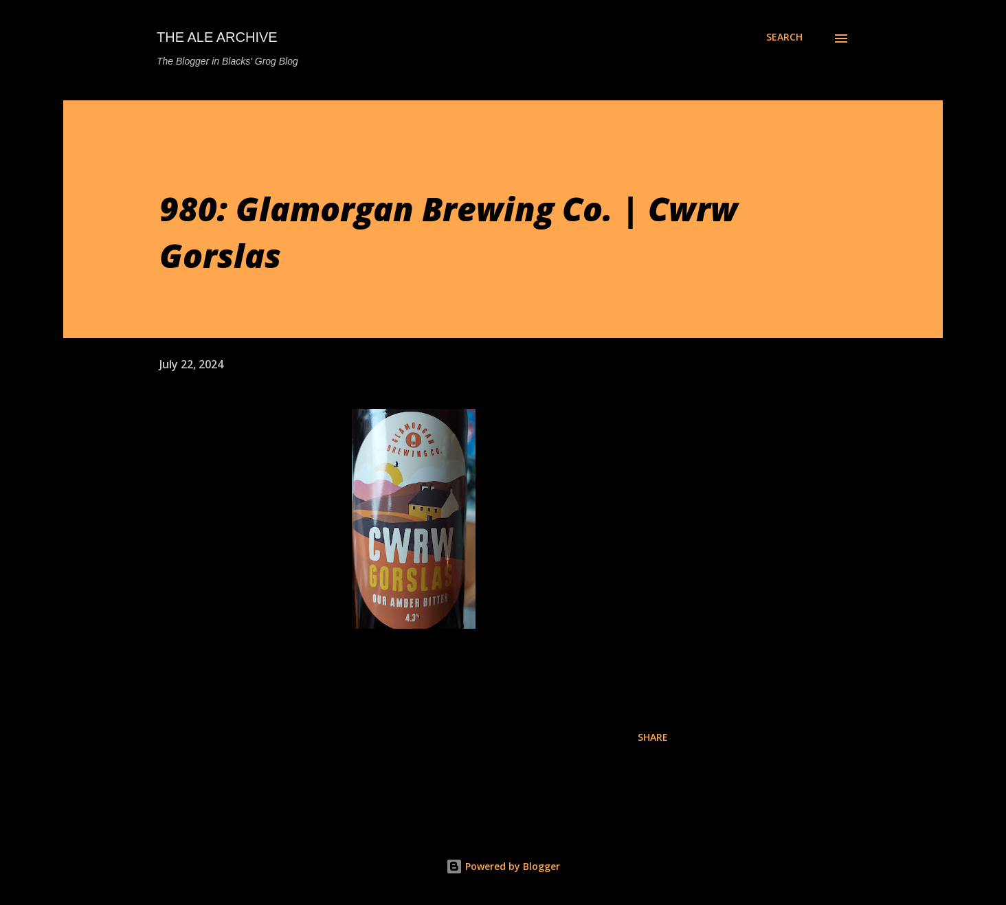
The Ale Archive (217, 37)
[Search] (784, 37)
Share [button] (653, 737)
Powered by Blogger (503, 866)
